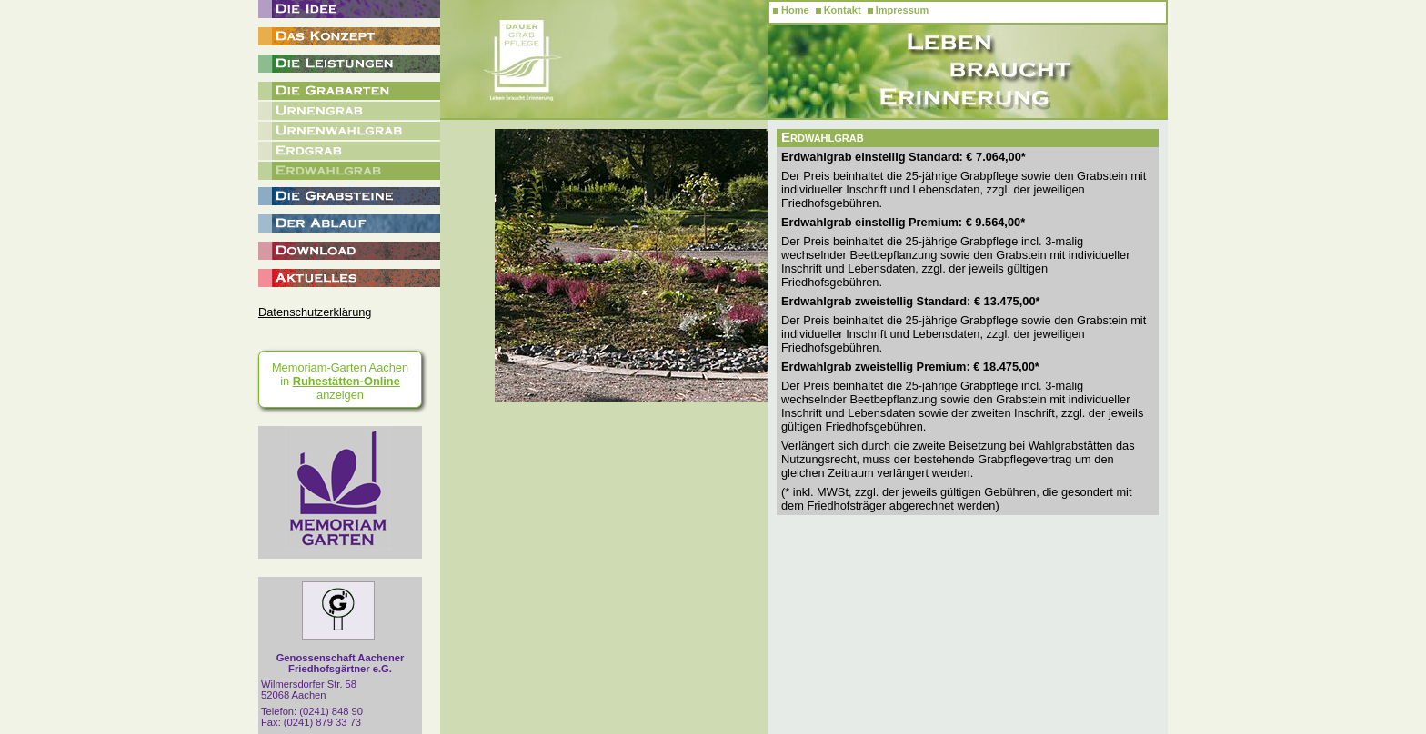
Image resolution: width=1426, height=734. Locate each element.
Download (349, 251)
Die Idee (349, 9)
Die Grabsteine (349, 196)
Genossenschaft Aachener (340, 663)
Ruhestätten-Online (346, 381)
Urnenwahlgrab (349, 131)
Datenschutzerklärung (314, 312)
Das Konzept (349, 36)
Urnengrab (349, 111)
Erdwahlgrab (349, 171)
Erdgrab (349, 151)
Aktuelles (349, 278)
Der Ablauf (349, 223)
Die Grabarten (349, 91)
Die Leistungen (349, 64)
